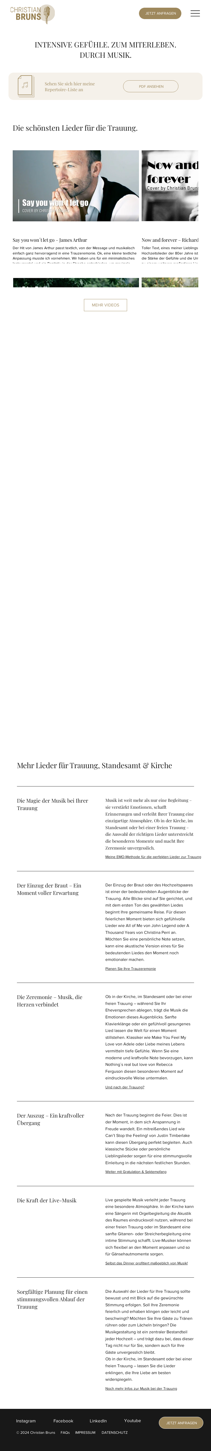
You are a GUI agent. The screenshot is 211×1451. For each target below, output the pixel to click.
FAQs (65, 1432)
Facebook (63, 1420)
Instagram (26, 1420)
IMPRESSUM (85, 1432)
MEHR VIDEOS (105, 305)
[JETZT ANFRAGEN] (160, 13)
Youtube (132, 1420)
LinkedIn (98, 1420)
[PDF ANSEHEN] (150, 86)
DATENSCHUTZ (115, 1432)
